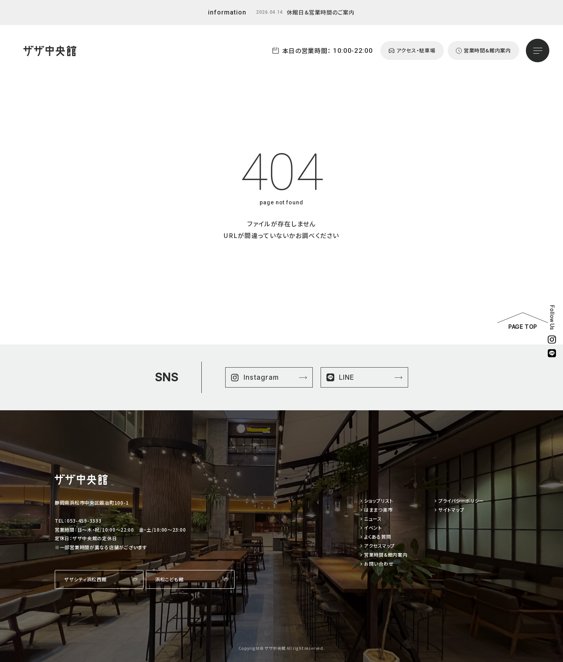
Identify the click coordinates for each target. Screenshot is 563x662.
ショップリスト (378, 500)
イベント (373, 527)
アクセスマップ (379, 545)
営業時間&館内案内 (385, 554)
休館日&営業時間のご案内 (321, 12)
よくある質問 (377, 536)
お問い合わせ (378, 563)
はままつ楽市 (378, 509)
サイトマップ (451, 509)
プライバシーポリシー (461, 500)
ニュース (373, 518)
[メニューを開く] (537, 50)
